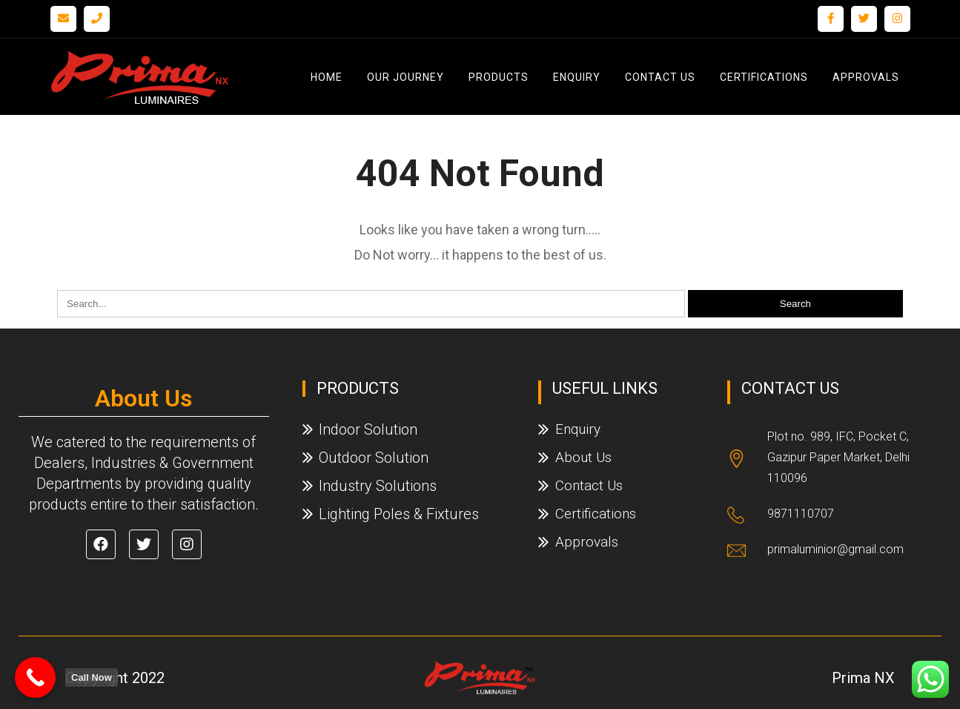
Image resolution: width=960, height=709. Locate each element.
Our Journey (405, 77)
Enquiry (576, 77)
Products (499, 77)
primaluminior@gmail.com (835, 549)
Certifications (764, 77)
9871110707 (800, 514)
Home (326, 77)
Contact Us (660, 77)
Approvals (865, 77)
